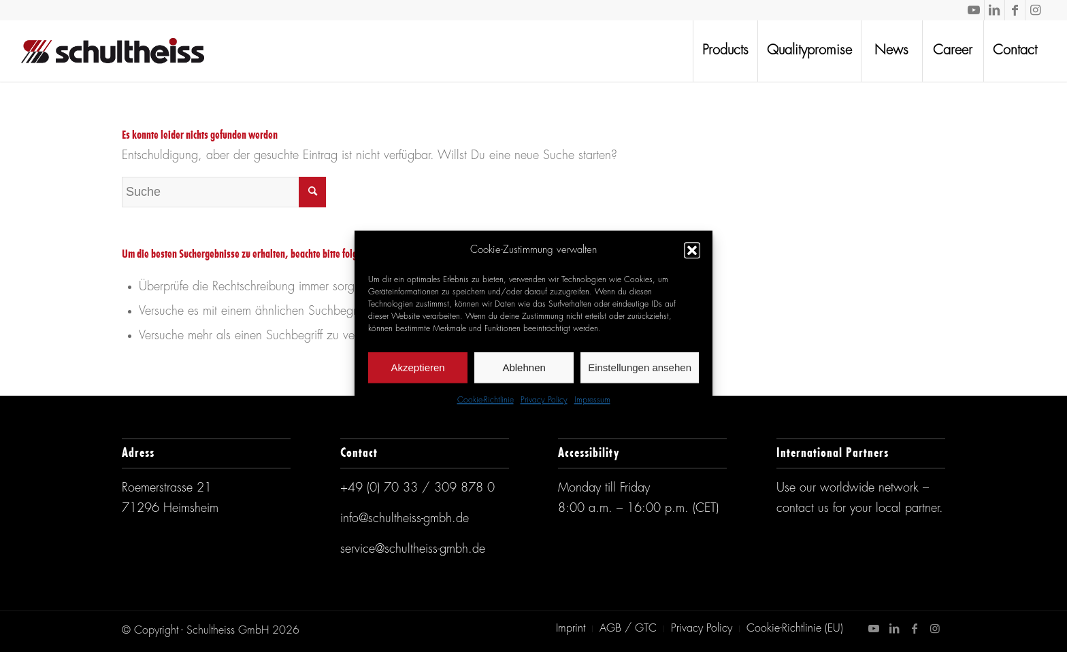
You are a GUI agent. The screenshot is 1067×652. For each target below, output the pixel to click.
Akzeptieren (417, 367)
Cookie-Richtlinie (485, 401)
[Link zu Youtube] (974, 10)
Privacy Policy (544, 401)
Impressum (592, 401)
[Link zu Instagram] (1035, 10)
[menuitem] (725, 51)
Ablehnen (523, 367)
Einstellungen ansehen (639, 367)
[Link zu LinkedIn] (994, 10)
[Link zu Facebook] (1015, 10)
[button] (692, 251)
